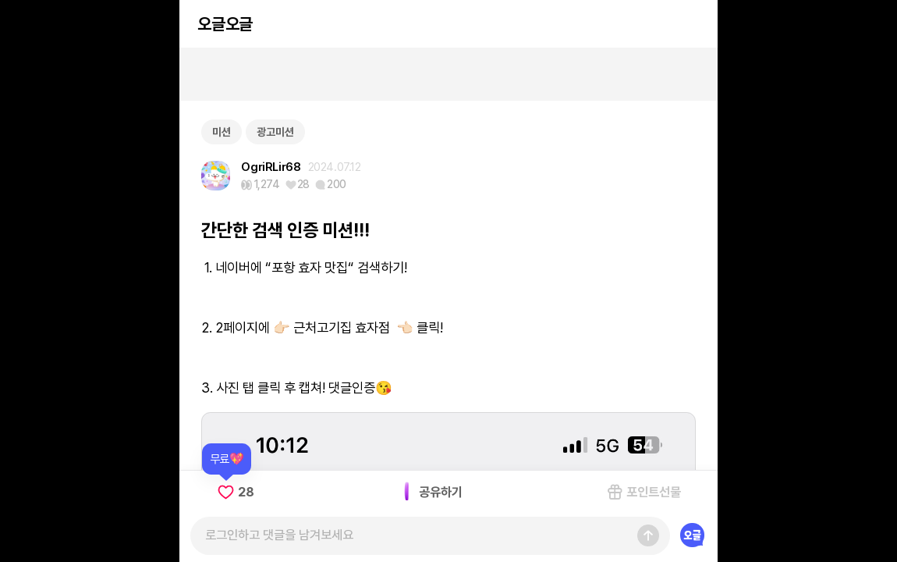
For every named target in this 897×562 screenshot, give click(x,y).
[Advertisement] (448, 74)
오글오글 (224, 24)
